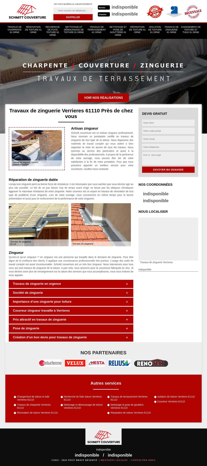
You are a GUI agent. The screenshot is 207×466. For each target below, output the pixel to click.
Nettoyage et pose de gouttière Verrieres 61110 (127, 406)
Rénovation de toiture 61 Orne (33, 30)
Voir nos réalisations (103, 97)
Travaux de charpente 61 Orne (15, 30)
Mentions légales (114, 460)
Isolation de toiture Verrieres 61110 (176, 396)
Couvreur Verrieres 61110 (171, 401)
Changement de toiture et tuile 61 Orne (191, 30)
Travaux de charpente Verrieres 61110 (34, 406)
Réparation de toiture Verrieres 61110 (131, 412)
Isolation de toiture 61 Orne (155, 30)
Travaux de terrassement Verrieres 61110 (129, 398)
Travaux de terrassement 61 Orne (96, 30)
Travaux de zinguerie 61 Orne (172, 30)
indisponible (156, 193)
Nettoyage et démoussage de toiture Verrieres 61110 (83, 406)
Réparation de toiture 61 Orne (137, 30)
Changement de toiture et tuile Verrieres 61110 (33, 398)
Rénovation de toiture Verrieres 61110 (37, 412)
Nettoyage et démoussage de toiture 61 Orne (74, 30)
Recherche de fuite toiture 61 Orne (53, 31)
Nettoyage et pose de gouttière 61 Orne (118, 31)
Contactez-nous (143, 460)
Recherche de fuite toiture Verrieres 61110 (83, 398)
